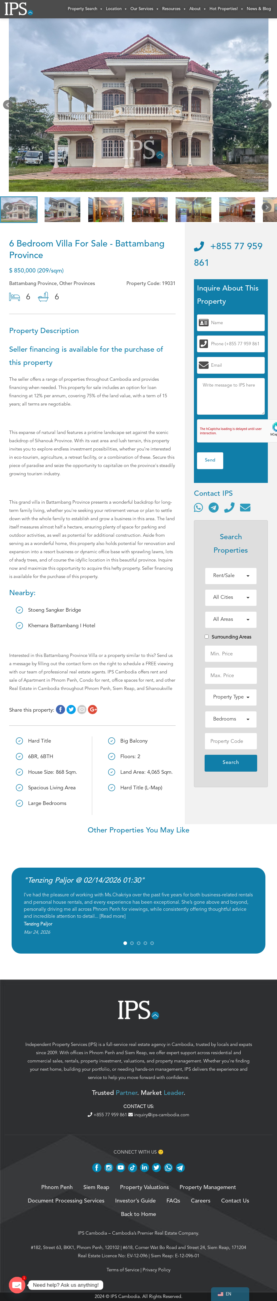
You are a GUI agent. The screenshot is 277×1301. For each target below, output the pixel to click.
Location (116, 9)
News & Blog (259, 9)
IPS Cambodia (92, 1233)
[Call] (229, 507)
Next (268, 106)
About (197, 9)
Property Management (208, 1187)
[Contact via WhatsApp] (198, 507)
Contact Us (235, 1201)
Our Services (144, 9)
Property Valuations (144, 1187)
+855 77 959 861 (108, 1115)
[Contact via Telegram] (214, 507)
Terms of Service (123, 1270)
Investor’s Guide (135, 1201)
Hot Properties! (227, 9)
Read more (112, 916)
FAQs (173, 1201)
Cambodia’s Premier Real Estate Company (155, 1233)
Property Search (85, 9)
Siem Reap (136, 1052)
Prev (9, 106)
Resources (174, 9)
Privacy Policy (156, 1270)
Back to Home (138, 1214)
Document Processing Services (66, 1201)
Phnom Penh (102, 1052)
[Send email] (245, 507)
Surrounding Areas (228, 637)
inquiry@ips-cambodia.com (158, 1115)
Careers (200, 1201)
